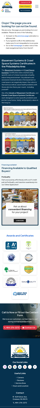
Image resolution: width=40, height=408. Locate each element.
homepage (17, 45)
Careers (20, 377)
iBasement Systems (13, 70)
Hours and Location (20, 386)
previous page (23, 36)
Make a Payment (25, 6)
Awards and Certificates (20, 235)
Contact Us (25, 2)
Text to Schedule (25, 10)
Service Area (21, 383)
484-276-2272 (12, 327)
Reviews (20, 380)
